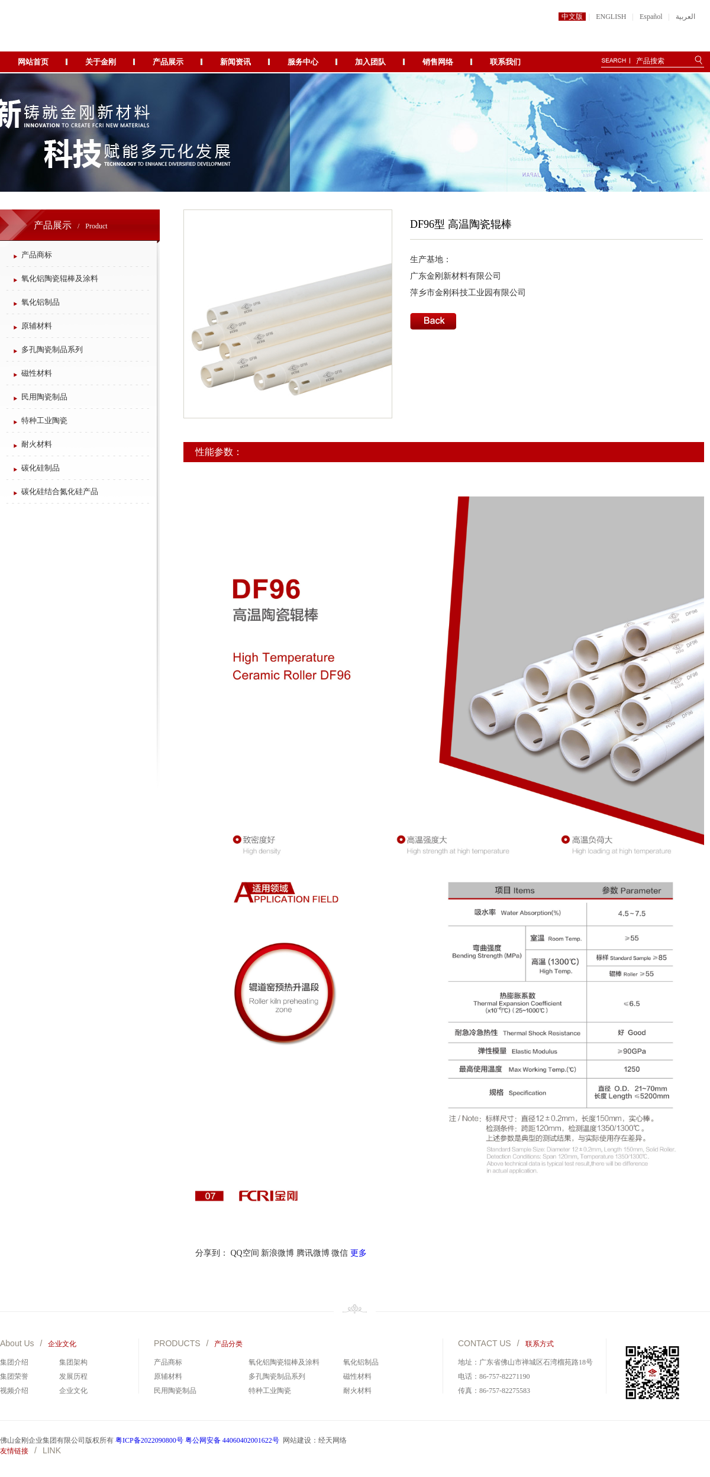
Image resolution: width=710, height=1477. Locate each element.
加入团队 (370, 61)
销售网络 (437, 61)
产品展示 (168, 61)
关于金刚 (100, 61)
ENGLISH (611, 16)
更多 (358, 1253)
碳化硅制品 (40, 467)
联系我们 (505, 61)
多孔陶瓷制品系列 (52, 349)
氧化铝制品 (40, 302)
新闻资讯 (235, 61)
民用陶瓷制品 (44, 396)
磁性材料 (36, 373)
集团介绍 (14, 1362)
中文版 (572, 16)
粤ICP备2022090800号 (149, 1440)
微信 (339, 1253)
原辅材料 (36, 325)
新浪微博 (277, 1253)
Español (651, 16)
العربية (685, 16)
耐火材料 (36, 444)
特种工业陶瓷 (44, 420)
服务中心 (303, 61)
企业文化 (73, 1390)
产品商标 (36, 254)
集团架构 (73, 1362)
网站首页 (33, 61)
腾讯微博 (313, 1253)
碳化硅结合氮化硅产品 (59, 491)
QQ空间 (245, 1253)
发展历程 (73, 1376)
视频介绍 (14, 1390)
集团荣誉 (14, 1376)
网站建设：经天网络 (315, 1440)
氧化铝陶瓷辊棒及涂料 (59, 278)
